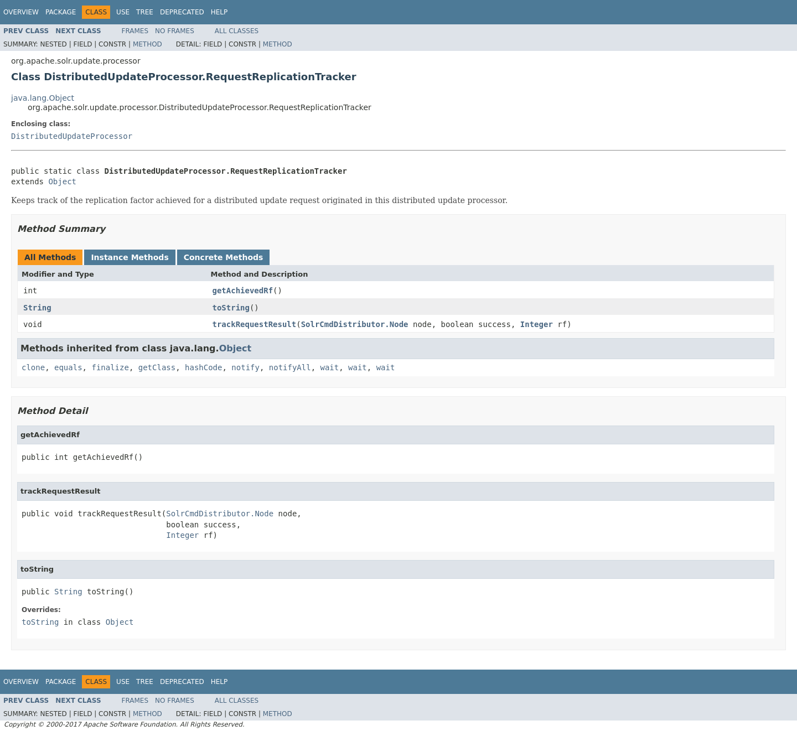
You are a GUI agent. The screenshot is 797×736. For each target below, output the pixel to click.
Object (62, 181)
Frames (135, 31)
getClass (156, 367)
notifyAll (290, 367)
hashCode (203, 367)
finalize (109, 367)
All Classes (236, 31)
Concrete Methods (223, 257)
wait (329, 367)
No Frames (174, 31)
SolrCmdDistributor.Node (354, 324)
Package (60, 12)
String (37, 307)
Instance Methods (129, 257)
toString (231, 307)
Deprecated (182, 12)
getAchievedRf (243, 290)
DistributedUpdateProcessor (71, 136)
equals (68, 367)
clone (33, 367)
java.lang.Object (42, 98)
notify (245, 367)
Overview (21, 12)
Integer (536, 324)
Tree (144, 12)
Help (219, 12)
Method (147, 44)
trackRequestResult (255, 324)
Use (123, 12)
